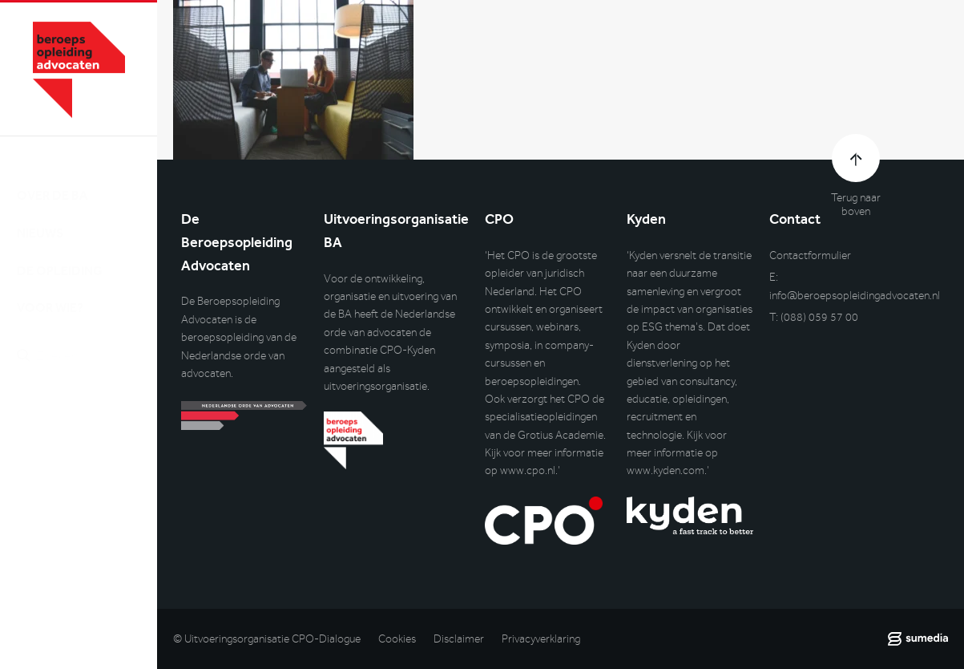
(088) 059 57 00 (819, 317)
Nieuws (40, 217)
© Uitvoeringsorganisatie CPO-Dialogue (267, 639)
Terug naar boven (856, 204)
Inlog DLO (87, 422)
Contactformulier (810, 255)
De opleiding (60, 254)
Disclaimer (459, 639)
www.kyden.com (665, 470)
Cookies (397, 639)
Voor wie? (50, 292)
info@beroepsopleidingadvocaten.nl (854, 295)
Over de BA (52, 179)
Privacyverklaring (541, 639)
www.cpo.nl (527, 470)
